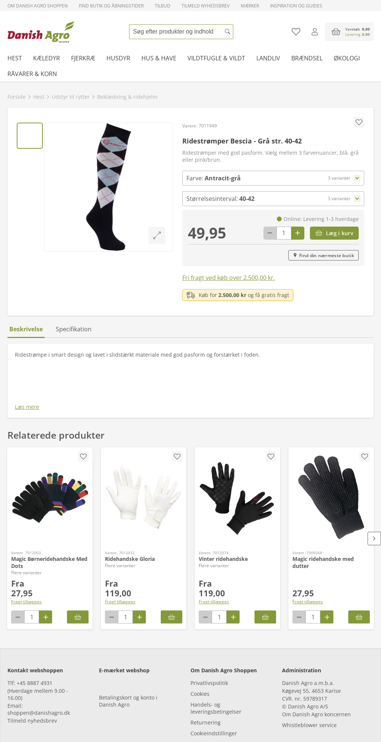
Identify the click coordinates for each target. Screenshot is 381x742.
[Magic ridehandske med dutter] (331, 445)
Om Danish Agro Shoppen (37, 6)
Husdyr (118, 58)
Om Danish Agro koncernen (316, 671)
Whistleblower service (309, 682)
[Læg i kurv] (334, 233)
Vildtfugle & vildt (216, 58)
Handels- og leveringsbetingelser (215, 665)
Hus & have (158, 58)
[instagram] (34, 720)
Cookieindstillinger (213, 690)
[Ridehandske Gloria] (143, 445)
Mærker (250, 6)
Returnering (205, 679)
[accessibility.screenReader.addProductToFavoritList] (364, 404)
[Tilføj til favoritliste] (296, 31)
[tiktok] (54, 720)
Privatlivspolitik (209, 640)
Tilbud (162, 6)
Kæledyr (46, 58)
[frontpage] (40, 32)
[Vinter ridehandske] (237, 445)
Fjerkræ (83, 58)
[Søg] (227, 31)
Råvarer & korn (32, 74)
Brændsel (307, 58)
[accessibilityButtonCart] (349, 31)
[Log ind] (314, 31)
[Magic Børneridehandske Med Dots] (50, 445)
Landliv (268, 58)
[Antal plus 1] (297, 233)
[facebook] (13, 720)
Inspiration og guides (296, 6)
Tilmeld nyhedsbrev (206, 6)
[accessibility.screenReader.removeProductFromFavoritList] (83, 404)
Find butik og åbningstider (111, 6)
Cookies (199, 650)
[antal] (283, 233)
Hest (14, 58)
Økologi (347, 58)
